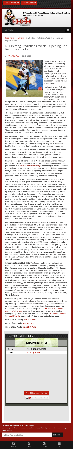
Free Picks (9, 38)
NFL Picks (20, 38)
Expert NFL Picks (29, 327)
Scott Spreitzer (34, 352)
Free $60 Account (12, 3)
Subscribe (57, 435)
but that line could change (31, 166)
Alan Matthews (14, 56)
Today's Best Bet (29, 3)
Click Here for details (57, 313)
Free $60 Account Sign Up (36, 393)
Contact (44, 444)
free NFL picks (14, 316)
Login (29, 444)
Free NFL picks (28, 323)
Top (59, 444)
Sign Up (14, 444)
